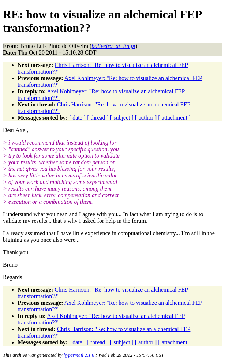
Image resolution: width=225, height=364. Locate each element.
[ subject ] (122, 118)
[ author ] (146, 118)
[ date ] (77, 118)
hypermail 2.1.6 (79, 355)
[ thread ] (98, 118)
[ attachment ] (174, 118)
